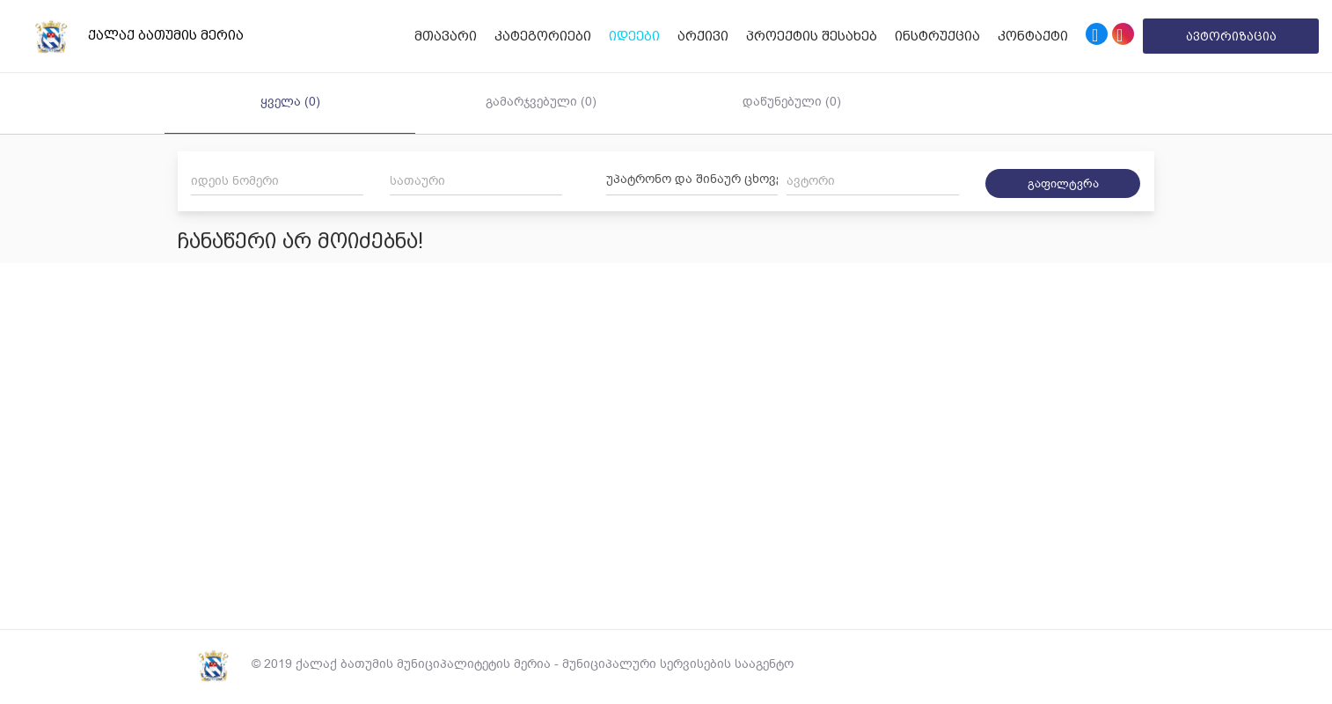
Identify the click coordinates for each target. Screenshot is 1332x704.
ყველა (290, 101)
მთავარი (445, 36)
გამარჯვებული (541, 101)
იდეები (634, 36)
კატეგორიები (542, 36)
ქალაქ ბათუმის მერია (128, 36)
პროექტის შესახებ (811, 36)
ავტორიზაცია (1231, 36)
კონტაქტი (1033, 36)
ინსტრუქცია (937, 36)
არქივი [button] (702, 36)
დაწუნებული (792, 101)
